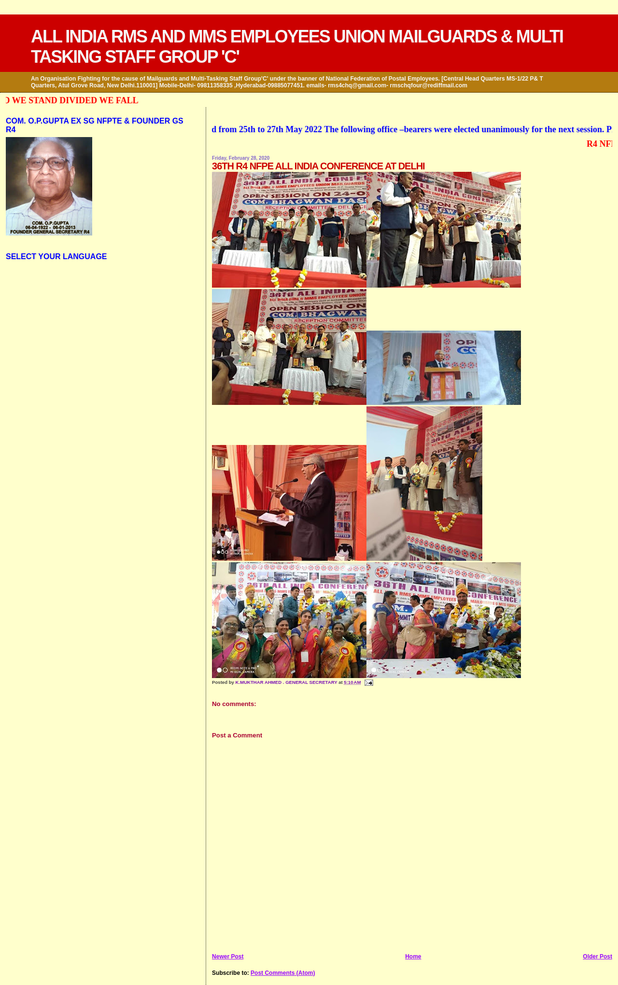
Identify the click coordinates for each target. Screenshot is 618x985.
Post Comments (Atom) (283, 973)
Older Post (597, 956)
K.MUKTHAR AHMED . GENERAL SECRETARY (287, 682)
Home (413, 956)
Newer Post (227, 956)
